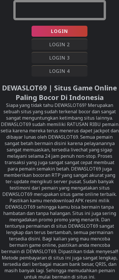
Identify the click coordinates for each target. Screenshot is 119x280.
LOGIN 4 (59, 71)
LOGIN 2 (59, 44)
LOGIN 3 (59, 58)
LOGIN (59, 31)
